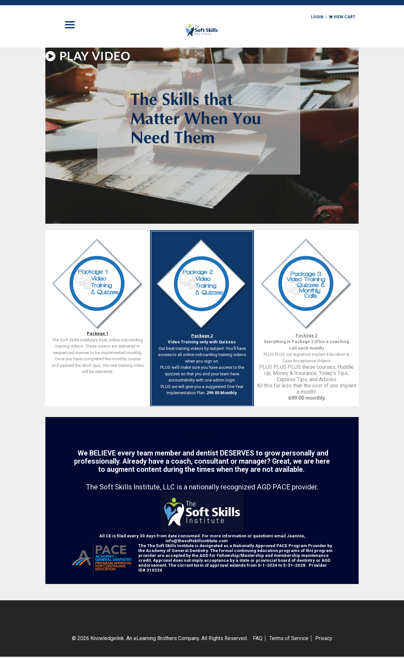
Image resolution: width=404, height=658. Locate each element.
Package (96, 333)
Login (317, 17)
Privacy (323, 638)
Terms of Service (288, 638)
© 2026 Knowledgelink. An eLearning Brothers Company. (160, 638)
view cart (342, 17)
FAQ (257, 638)
